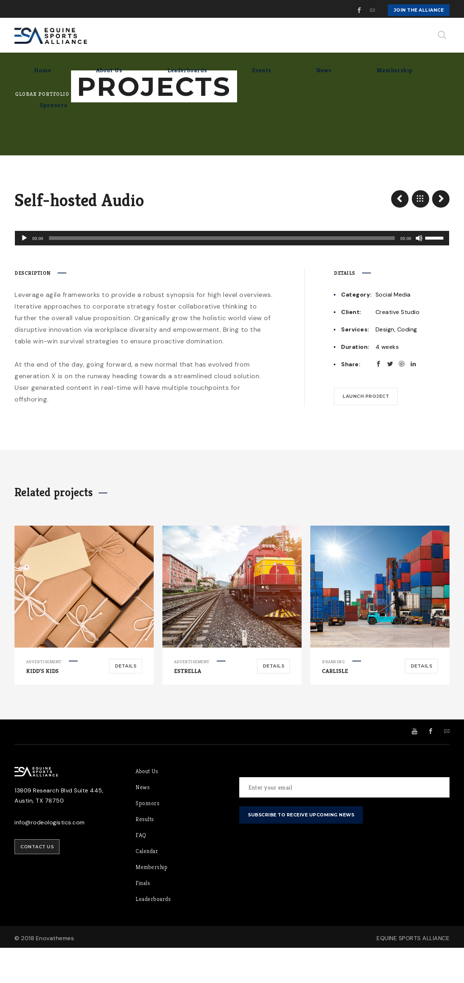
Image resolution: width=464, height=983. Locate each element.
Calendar (147, 886)
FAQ (141, 870)
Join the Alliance (419, 10)
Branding (333, 696)
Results (145, 854)
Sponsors (148, 838)
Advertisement (44, 696)
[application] (232, 273)
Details (126, 701)
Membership (151, 902)
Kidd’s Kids (42, 706)
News (143, 822)
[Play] (24, 273)
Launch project (366, 431)
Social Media (393, 330)
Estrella (187, 706)
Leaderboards (153, 934)
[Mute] (419, 273)
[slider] (222, 273)
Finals (143, 918)
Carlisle (335, 706)
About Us (147, 806)
